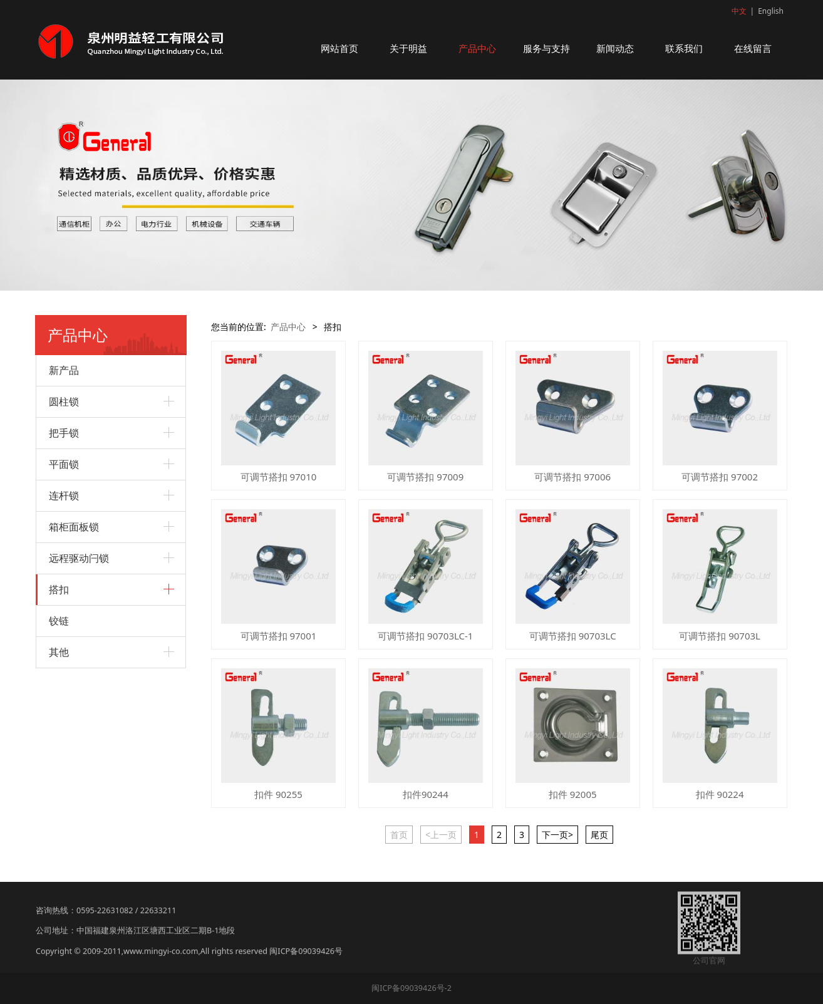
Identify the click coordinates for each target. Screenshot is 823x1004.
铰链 (59, 621)
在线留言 (753, 48)
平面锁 (64, 464)
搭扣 (59, 589)
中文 (739, 11)
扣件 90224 (720, 794)
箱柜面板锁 (74, 527)
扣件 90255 (278, 794)
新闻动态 (615, 48)
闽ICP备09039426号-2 (411, 988)
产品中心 (477, 48)
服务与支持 (546, 48)
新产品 (64, 370)
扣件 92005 (573, 794)
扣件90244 (425, 794)
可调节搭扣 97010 (279, 476)
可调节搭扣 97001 (279, 635)
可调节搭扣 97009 (425, 476)
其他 (59, 652)
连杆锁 (64, 495)
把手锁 (64, 433)
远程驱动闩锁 (79, 558)
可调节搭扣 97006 (572, 476)
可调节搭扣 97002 (719, 476)
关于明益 (408, 48)
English (771, 11)
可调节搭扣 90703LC (572, 635)
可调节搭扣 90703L (719, 635)
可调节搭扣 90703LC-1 (425, 635)
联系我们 (684, 48)
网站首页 (339, 48)
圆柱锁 (64, 401)
